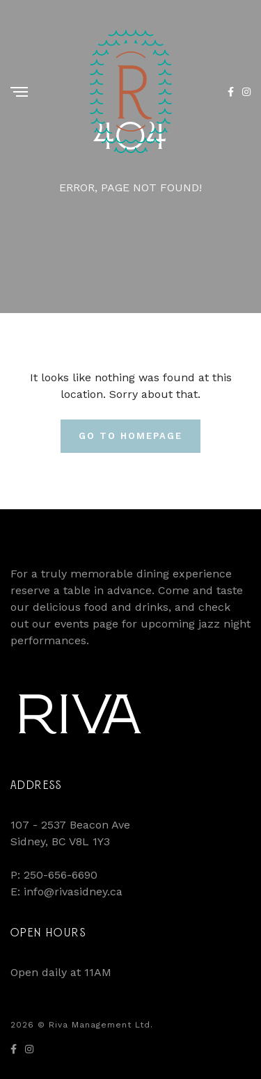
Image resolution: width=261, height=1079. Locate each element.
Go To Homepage (130, 436)
